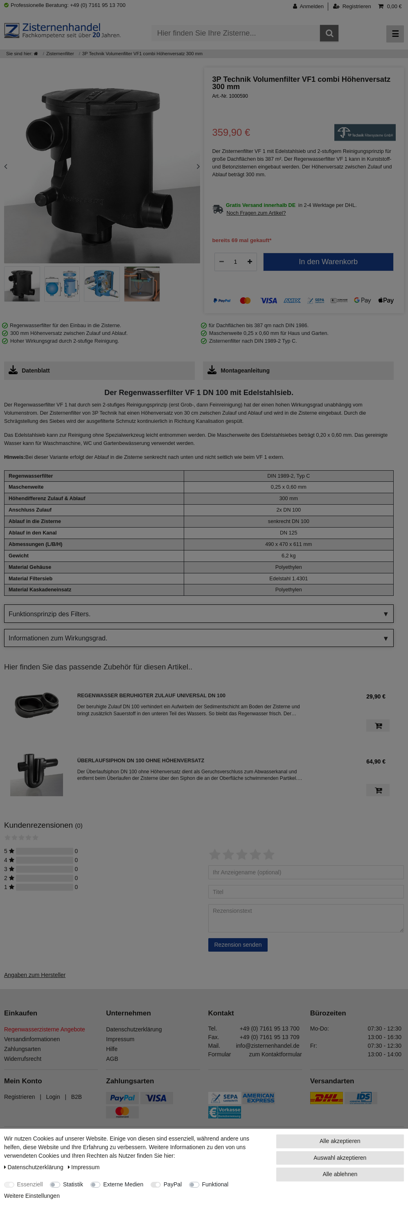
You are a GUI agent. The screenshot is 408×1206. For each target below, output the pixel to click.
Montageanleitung (238, 369)
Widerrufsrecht (22, 1059)
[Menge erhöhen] (249, 261)
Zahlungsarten (22, 1049)
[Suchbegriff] (235, 33)
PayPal (173, 1184)
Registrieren (19, 1097)
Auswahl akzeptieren (339, 1157)
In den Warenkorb (328, 262)
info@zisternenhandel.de (268, 1045)
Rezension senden (238, 944)
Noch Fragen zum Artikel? (256, 213)
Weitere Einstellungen (32, 1196)
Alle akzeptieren (340, 1141)
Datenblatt (29, 369)
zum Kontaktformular (275, 1054)
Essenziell (30, 1184)
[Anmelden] (310, 6)
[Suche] (329, 33)
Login (53, 1097)
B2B (76, 1097)
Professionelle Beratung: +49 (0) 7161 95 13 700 (65, 5)
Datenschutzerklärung (134, 1029)
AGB (112, 1059)
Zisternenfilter (60, 53)
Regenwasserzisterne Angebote (44, 1029)
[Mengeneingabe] (235, 262)
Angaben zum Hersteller (34, 975)
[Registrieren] (352, 6)
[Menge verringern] (221, 261)
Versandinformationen (32, 1039)
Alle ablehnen (339, 1174)
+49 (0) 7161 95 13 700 (270, 1028)
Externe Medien (123, 1184)
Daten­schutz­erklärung (34, 1167)
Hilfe (111, 1049)
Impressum (120, 1039)
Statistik (73, 1184)
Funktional (215, 1184)
